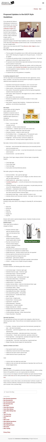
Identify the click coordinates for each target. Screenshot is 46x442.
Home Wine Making (8, 409)
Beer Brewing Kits (8, 400)
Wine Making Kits (7, 423)
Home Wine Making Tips (9, 410)
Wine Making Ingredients (9, 421)
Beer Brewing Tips (8, 403)
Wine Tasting (6, 428)
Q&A (4, 412)
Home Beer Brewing (8, 407)
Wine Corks (6, 419)
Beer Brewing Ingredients (9, 398)
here (12, 375)
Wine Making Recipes (8, 425)
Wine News (6, 426)
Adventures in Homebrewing (22, 438)
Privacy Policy (6, 432)
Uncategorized (7, 416)
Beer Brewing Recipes (9, 402)
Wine (4, 417)
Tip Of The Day (7, 414)
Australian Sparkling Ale (11, 182)
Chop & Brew (15, 42)
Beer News (6, 405)
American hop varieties (21, 67)
